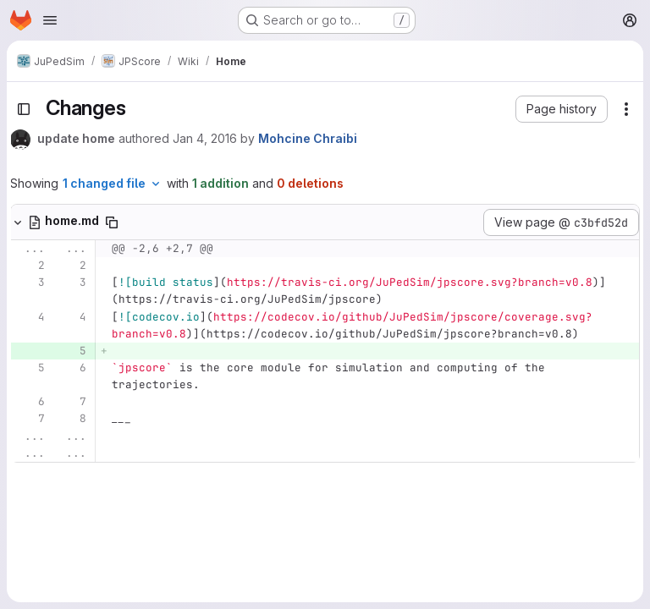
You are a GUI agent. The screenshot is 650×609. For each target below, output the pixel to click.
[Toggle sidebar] (23, 109)
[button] (561, 109)
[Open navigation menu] (49, 20)
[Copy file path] (112, 222)
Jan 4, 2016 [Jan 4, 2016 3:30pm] (205, 138)
